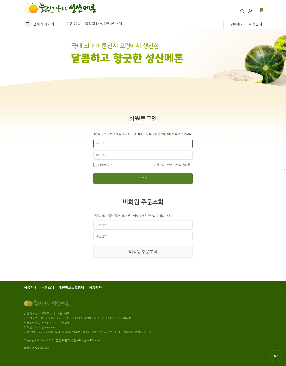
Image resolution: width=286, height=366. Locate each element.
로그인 (143, 178)
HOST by (36, 347)
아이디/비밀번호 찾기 (180, 164)
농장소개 (47, 287)
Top (275, 355)
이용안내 (30, 287)
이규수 (147, 331)
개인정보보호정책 (71, 287)
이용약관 (95, 287)
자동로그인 (105, 164)
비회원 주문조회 (143, 251)
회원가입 (159, 164)
